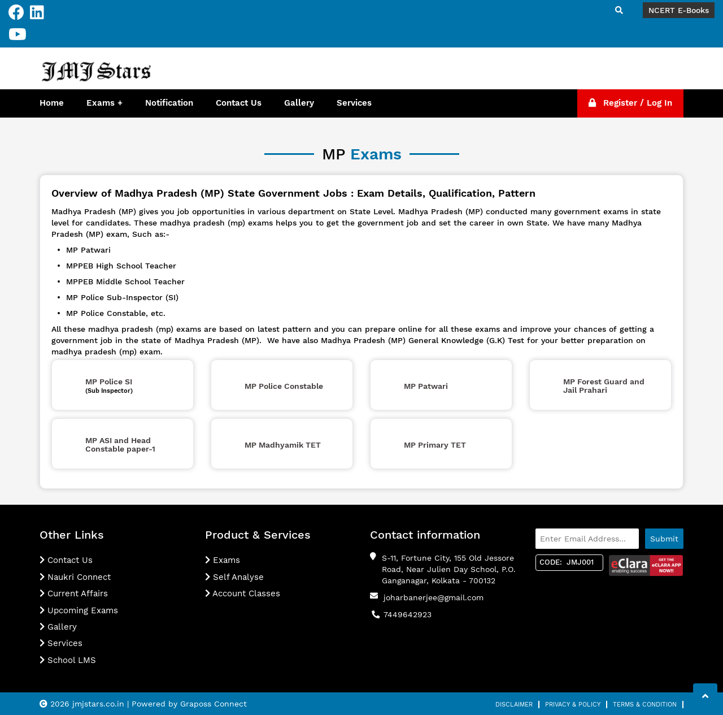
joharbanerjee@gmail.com (434, 597)
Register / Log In (630, 103)
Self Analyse (234, 577)
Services (354, 103)
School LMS (68, 660)
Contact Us (239, 103)
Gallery (299, 103)
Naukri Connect (75, 577)
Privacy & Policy (572, 704)
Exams (100, 103)
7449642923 (408, 614)
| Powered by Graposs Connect (187, 703)
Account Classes (242, 593)
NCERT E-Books (678, 10)
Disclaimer (514, 704)
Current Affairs (74, 593)
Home (52, 103)
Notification (169, 103)
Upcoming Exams (79, 610)
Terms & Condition (645, 704)
